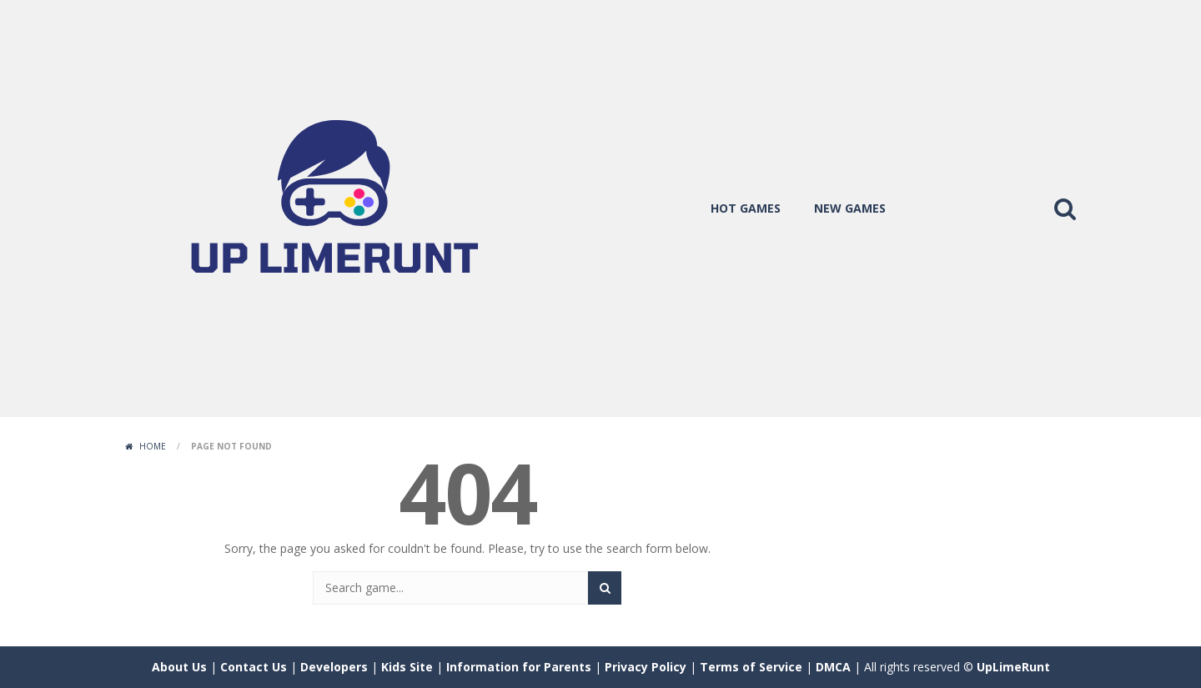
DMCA (833, 667)
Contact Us (253, 667)
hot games (746, 208)
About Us (179, 667)
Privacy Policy (645, 667)
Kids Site (407, 667)
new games (850, 208)
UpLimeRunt (1013, 667)
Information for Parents (518, 667)
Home (152, 446)
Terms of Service (751, 667)
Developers (334, 667)
